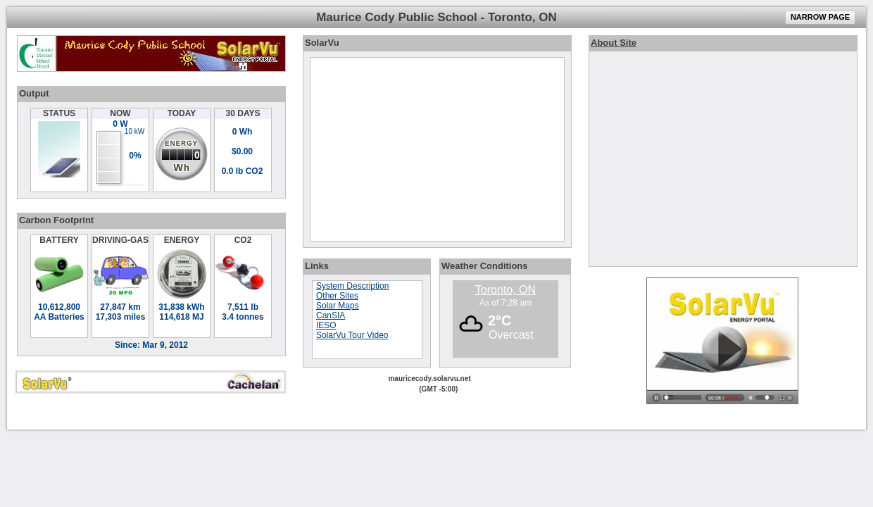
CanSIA (330, 315)
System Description (352, 286)
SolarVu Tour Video (352, 335)
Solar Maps (337, 306)
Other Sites (337, 296)
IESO (326, 325)
